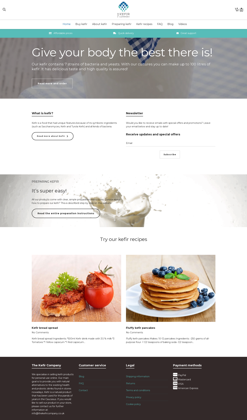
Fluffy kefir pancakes (140, 327)
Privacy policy (133, 397)
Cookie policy (133, 404)
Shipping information (138, 376)
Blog (81, 376)
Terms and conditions (138, 390)
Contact (83, 390)
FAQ (81, 383)
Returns (130, 383)
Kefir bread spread (45, 327)
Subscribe (170, 154)
